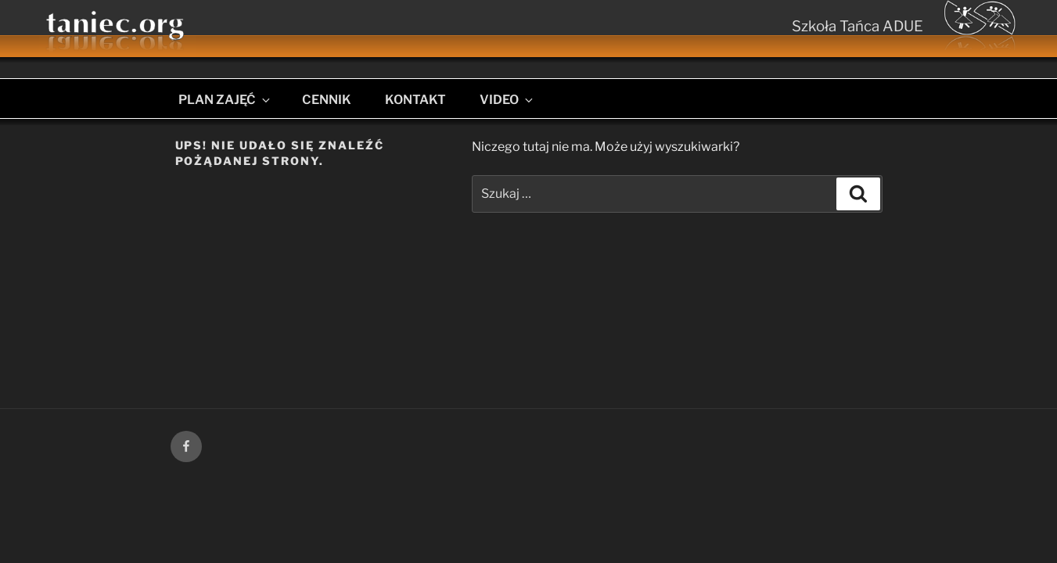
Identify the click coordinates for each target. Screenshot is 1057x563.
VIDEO (507, 99)
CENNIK (326, 99)
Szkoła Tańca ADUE (857, 26)
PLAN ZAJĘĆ (225, 99)
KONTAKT (415, 99)
